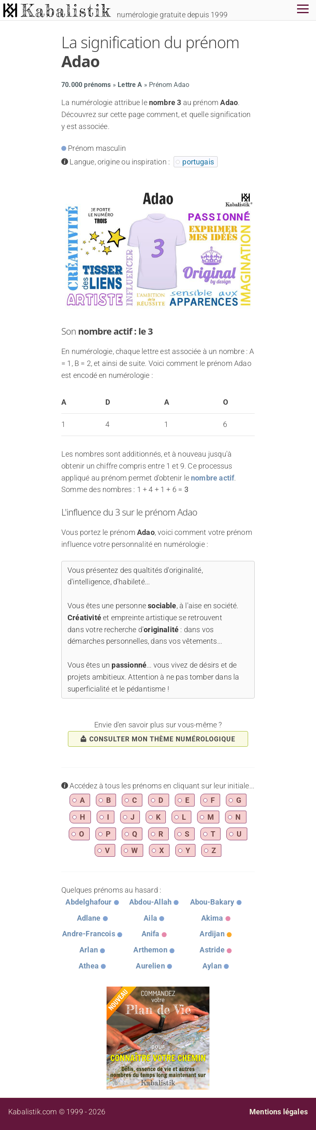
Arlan (88, 949)
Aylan (212, 965)
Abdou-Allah (150, 902)
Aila (150, 918)
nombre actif (212, 478)
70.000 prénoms (86, 85)
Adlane (89, 918)
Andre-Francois (88, 933)
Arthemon (150, 949)
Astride (212, 949)
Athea (89, 965)
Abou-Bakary (212, 902)
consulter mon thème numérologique (158, 739)
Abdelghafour (88, 902)
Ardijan (212, 933)
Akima (212, 918)
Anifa (151, 933)
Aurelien (150, 965)
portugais (198, 161)
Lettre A (130, 85)
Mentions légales (278, 1111)
